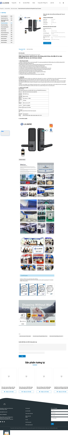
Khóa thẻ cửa (6, 30)
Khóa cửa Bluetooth (6, 26)
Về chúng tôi (27, 408)
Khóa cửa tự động (6, 25)
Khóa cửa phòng (6, 36)
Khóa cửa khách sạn (6, 32)
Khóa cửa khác (6, 42)
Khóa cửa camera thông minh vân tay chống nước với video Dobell (8, 388)
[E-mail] (59, 416)
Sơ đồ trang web (28, 422)
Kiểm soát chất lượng (28, 417)
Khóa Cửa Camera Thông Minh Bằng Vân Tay (40, 336)
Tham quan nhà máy (29, 413)
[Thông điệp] (59, 419)
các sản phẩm (26, 2)
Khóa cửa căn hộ (6, 34)
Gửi (52, 423)
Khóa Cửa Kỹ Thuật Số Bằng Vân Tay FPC (56, 336)
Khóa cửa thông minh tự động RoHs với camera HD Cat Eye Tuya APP (44, 388)
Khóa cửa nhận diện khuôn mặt (6, 21)
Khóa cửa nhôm (6, 40)
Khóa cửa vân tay (6, 18)
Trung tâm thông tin (42, 2)
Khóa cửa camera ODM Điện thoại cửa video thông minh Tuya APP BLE (26, 388)
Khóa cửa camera (6, 23)
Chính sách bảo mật (29, 424)
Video (33, 2)
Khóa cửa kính (6, 38)
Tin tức (26, 419)
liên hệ (52, 2)
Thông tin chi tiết (22, 49)
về (19, 2)
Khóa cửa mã (6, 28)
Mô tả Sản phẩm (30, 49)
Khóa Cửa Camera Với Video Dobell (25, 336)
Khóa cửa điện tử (6, 16)
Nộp (22, 356)
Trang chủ (14, 2)
